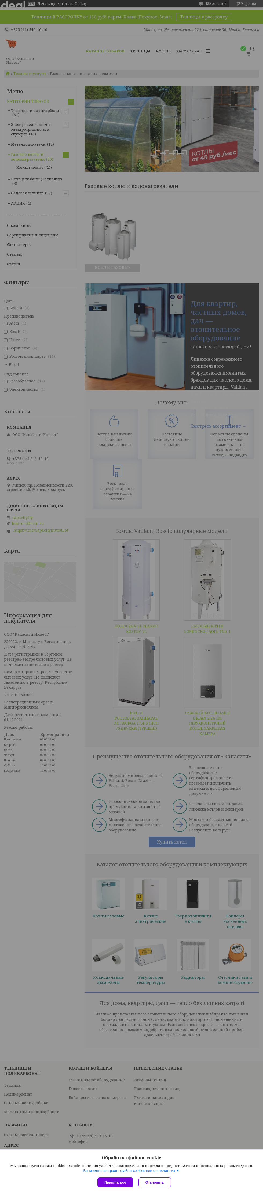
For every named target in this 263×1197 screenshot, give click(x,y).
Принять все (115, 1182)
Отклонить (154, 1182)
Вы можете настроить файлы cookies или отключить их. (129, 1171)
